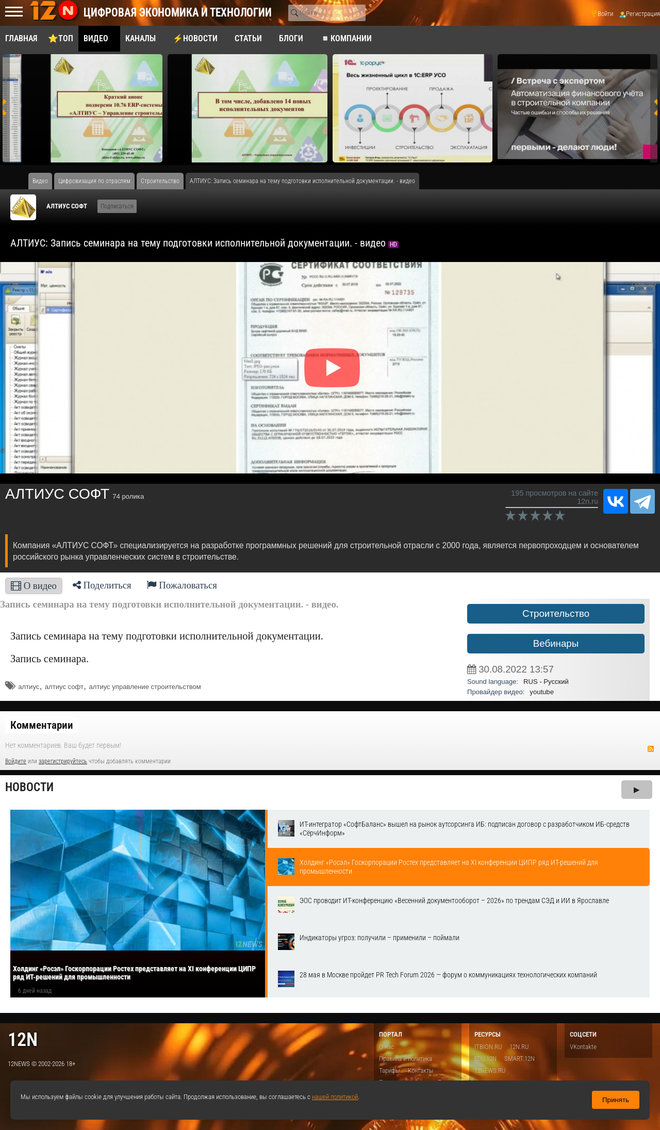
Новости (29, 787)
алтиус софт (64, 687)
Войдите (15, 761)
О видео (34, 585)
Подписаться (117, 206)
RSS (651, 749)
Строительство (555, 613)
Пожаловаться (182, 585)
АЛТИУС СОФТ (66, 206)
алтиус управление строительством (145, 687)
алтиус (28, 687)
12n (23, 1039)
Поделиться (102, 585)
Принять (615, 1100)
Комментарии (41, 725)
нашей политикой (335, 1097)
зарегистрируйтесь (63, 761)
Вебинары (556, 643)
